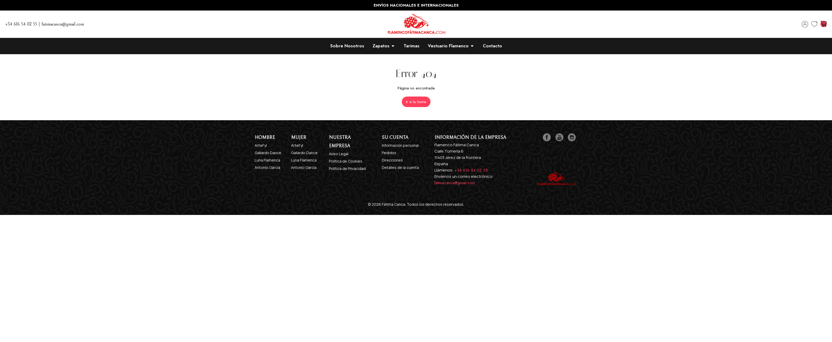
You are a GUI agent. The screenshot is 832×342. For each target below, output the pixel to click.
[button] (416, 102)
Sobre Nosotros (347, 46)
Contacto (492, 46)
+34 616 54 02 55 (471, 170)
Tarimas (411, 46)
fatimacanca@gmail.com (454, 183)
